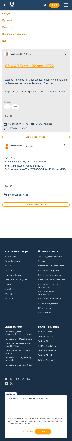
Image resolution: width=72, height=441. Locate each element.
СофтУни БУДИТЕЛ (47, 346)
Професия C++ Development (18, 339)
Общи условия (45, 308)
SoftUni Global (45, 355)
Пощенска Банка (13, 275)
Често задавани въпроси (50, 256)
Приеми (43, 433)
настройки (27, 433)
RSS (4, 41)
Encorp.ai (9, 299)
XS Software (10, 256)
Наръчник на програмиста (51, 266)
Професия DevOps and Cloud (19, 365)
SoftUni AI (43, 341)
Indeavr (8, 266)
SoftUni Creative (45, 337)
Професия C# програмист (50, 275)
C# (7, 107)
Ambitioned (10, 289)
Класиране (8, 27)
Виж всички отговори (36, 137)
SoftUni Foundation (47, 351)
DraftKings (9, 270)
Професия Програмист (49, 270)
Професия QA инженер (49, 299)
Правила (7, 20)
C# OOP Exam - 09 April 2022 (29, 66)
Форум (6, 13)
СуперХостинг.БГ (13, 261)
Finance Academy (46, 360)
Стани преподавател (48, 303)
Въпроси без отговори (14, 34)
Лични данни (44, 313)
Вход (54, 5)
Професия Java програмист (51, 280)
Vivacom (9, 294)
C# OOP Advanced (44, 124)
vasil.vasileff (16, 54)
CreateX (8, 285)
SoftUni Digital (45, 332)
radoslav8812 (17, 146)
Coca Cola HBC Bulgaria (16, 280)
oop (15, 107)
